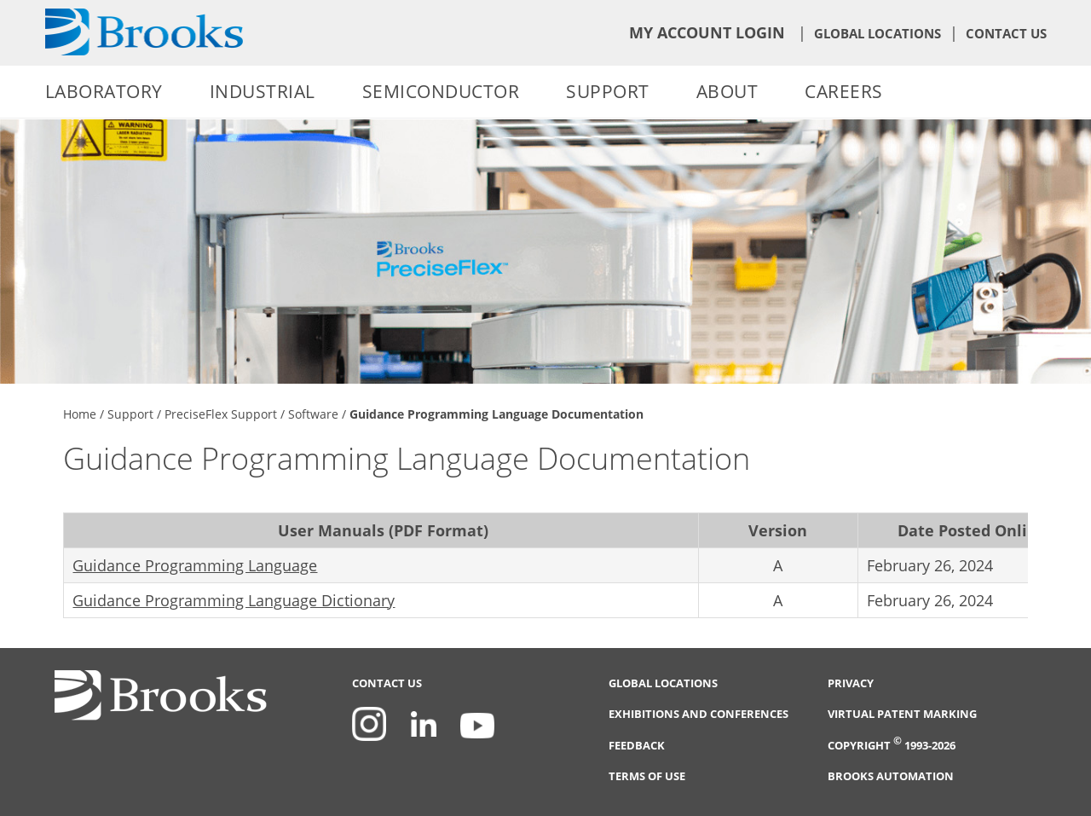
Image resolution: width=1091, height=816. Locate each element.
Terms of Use (647, 776)
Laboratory (104, 91)
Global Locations (877, 33)
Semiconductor (441, 91)
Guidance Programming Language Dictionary (233, 600)
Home (79, 414)
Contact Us (1006, 33)
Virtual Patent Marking (902, 714)
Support (607, 91)
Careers (844, 91)
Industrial (262, 91)
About (727, 91)
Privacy (851, 683)
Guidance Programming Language (194, 565)
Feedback (637, 745)
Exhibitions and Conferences (698, 714)
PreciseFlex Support (221, 414)
